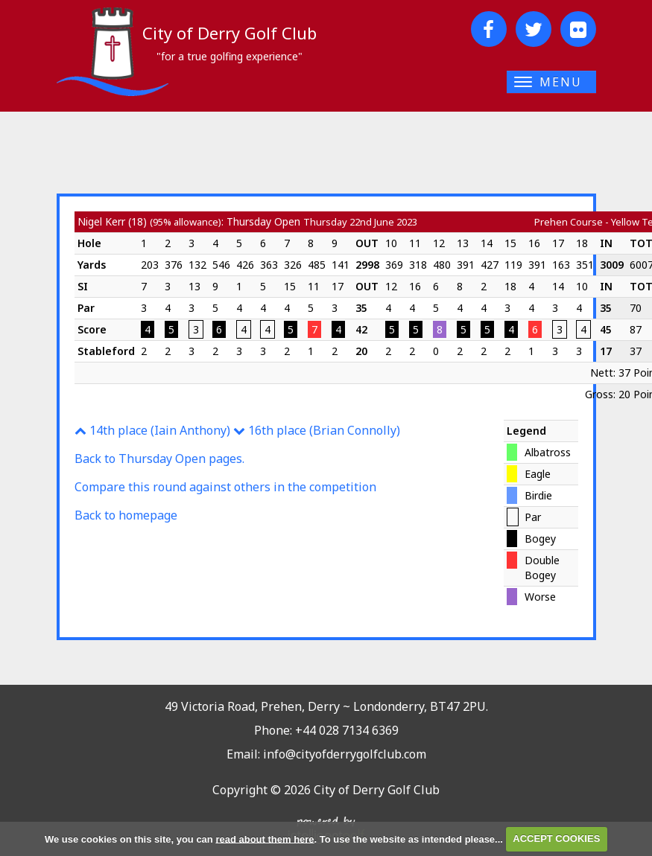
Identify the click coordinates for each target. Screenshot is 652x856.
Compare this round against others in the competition (225, 487)
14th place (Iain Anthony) (152, 430)
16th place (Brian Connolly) (316, 430)
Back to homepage (126, 515)
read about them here (264, 838)
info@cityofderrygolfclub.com (344, 754)
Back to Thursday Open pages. (159, 458)
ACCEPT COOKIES (556, 838)
